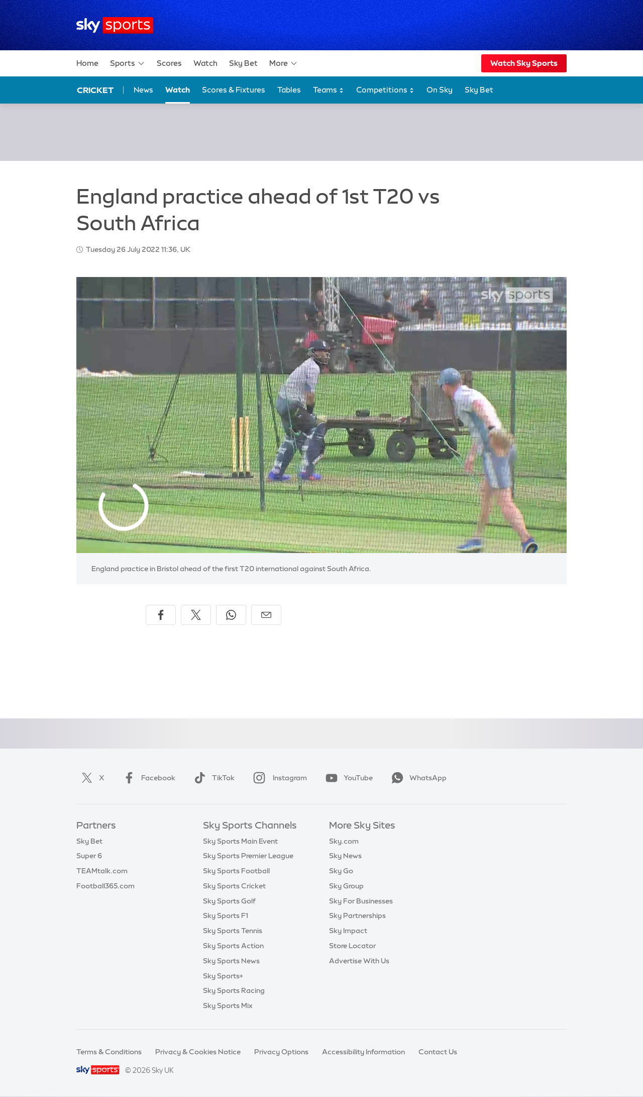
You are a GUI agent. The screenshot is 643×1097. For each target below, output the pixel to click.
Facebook (147, 777)
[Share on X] (196, 615)
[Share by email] (266, 615)
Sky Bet (243, 63)
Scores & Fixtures (233, 90)
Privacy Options (281, 1051)
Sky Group (346, 885)
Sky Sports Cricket (234, 885)
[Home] (114, 25)
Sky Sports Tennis (232, 930)
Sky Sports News (231, 960)
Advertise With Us (359, 960)
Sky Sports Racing (234, 990)
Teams (328, 90)
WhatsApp (417, 777)
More (283, 63)
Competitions (385, 90)
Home (87, 63)
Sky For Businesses (361, 900)
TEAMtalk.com (102, 870)
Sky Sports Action (233, 945)
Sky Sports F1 (225, 915)
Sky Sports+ (223, 975)
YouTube (347, 777)
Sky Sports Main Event (240, 841)
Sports (127, 63)
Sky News (345, 855)
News (143, 90)
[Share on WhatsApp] (231, 615)
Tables (289, 90)
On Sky (439, 90)
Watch (205, 63)
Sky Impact (348, 930)
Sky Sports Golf (229, 900)
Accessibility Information (363, 1051)
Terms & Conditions (109, 1051)
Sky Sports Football (236, 870)
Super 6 (89, 855)
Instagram (278, 777)
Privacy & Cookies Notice (198, 1051)
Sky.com (344, 841)
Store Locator (352, 945)
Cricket (95, 90)
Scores (169, 63)
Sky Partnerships (357, 915)
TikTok (212, 777)
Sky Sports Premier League (248, 855)
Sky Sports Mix (228, 1005)
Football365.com (105, 885)
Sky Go (341, 870)
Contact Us (437, 1051)
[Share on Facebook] (161, 615)
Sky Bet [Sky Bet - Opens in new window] (479, 90)
